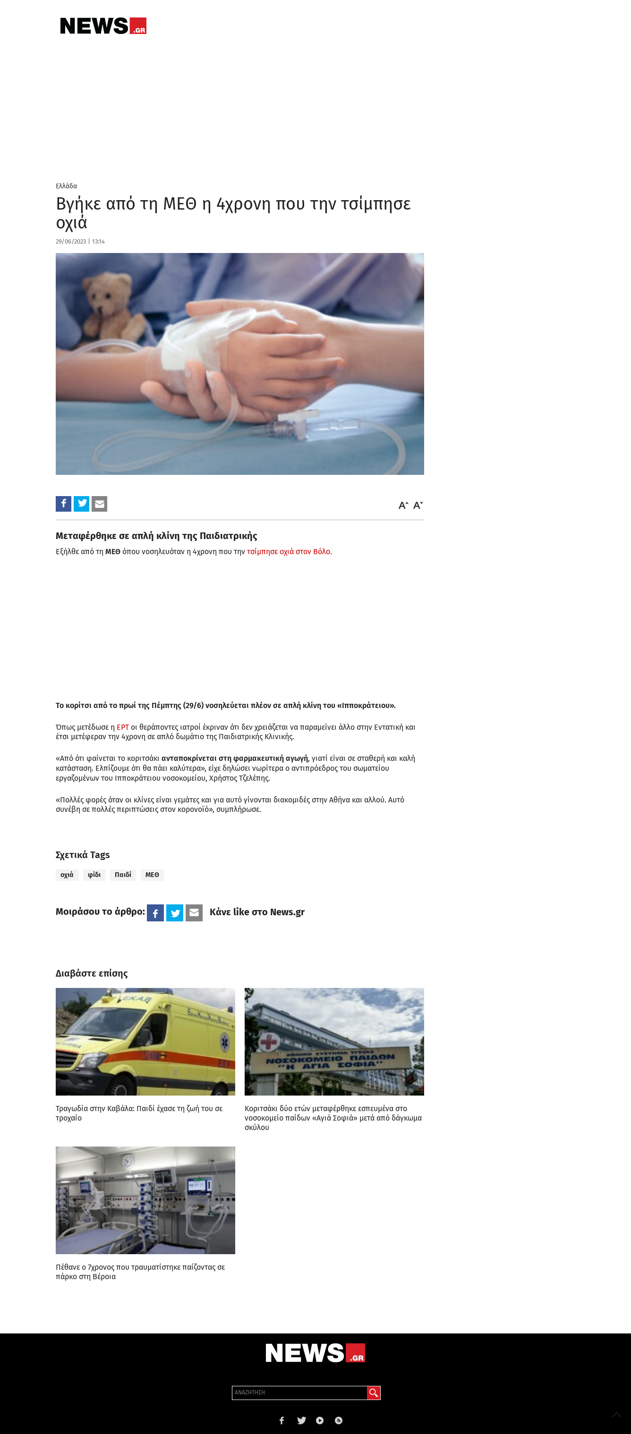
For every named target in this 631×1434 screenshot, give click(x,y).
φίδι (94, 875)
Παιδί (123, 875)
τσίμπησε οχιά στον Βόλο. (289, 551)
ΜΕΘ (152, 875)
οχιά (67, 875)
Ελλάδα (66, 186)
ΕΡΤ (124, 727)
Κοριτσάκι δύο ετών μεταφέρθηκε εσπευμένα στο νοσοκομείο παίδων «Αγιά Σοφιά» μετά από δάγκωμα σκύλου (333, 1118)
